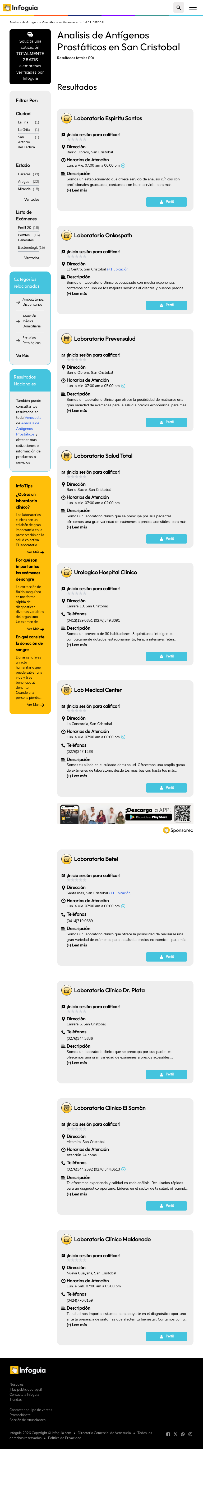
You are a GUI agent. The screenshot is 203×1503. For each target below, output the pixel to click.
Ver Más (22, 355)
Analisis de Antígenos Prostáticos (27, 429)
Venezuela (33, 417)
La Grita (24, 129)
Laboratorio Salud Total (103, 529)
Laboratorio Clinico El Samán (109, 1182)
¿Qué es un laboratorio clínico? (26, 501)
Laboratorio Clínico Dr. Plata (109, 1064)
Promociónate (20, 1489)
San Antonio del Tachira (26, 142)
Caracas (24, 174)
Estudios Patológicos (31, 340)
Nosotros (17, 1458)
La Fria (23, 122)
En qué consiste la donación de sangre (30, 643)
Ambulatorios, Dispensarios (33, 302)
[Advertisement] (125, 104)
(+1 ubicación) (118, 343)
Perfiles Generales (26, 237)
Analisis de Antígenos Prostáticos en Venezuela (43, 22)
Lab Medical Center (98, 764)
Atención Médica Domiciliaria (31, 321)
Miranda (24, 189)
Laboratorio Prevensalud (104, 412)
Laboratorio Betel (96, 933)
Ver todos (31, 199)
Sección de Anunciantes (27, 1494)
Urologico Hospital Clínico (105, 646)
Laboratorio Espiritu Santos (108, 192)
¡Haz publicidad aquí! (26, 1463)
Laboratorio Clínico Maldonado (112, 1313)
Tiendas (16, 1473)
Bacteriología (28, 247)
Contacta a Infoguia (24, 1468)
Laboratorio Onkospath (103, 309)
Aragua (23, 181)
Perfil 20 (24, 227)
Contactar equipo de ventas (31, 1484)
